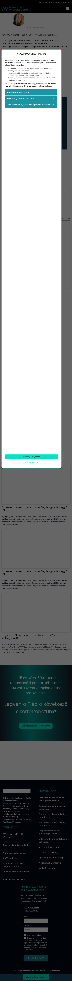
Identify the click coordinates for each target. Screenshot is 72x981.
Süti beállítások (31, 462)
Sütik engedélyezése (31, 457)
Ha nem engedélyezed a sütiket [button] (20, 98)
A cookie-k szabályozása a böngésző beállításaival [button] (28, 104)
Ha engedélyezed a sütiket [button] (17, 92)
